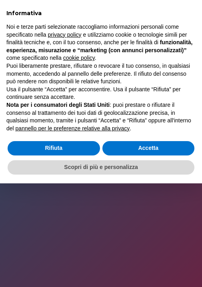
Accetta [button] (148, 148)
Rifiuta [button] (53, 148)
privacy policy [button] (65, 34)
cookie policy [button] (79, 58)
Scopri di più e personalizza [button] (101, 167)
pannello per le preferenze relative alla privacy (73, 128)
